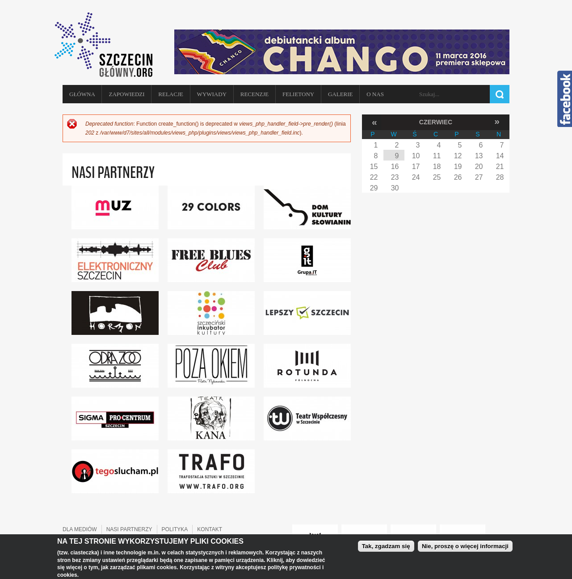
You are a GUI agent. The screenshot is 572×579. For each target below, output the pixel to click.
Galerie (340, 94)
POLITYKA (175, 529)
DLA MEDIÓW (80, 529)
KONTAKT (209, 529)
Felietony (298, 94)
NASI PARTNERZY (129, 529)
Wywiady (212, 94)
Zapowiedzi (126, 94)
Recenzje (254, 94)
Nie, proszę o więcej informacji (465, 546)
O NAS (375, 94)
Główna (82, 94)
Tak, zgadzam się (386, 546)
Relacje (170, 94)
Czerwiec (435, 122)
